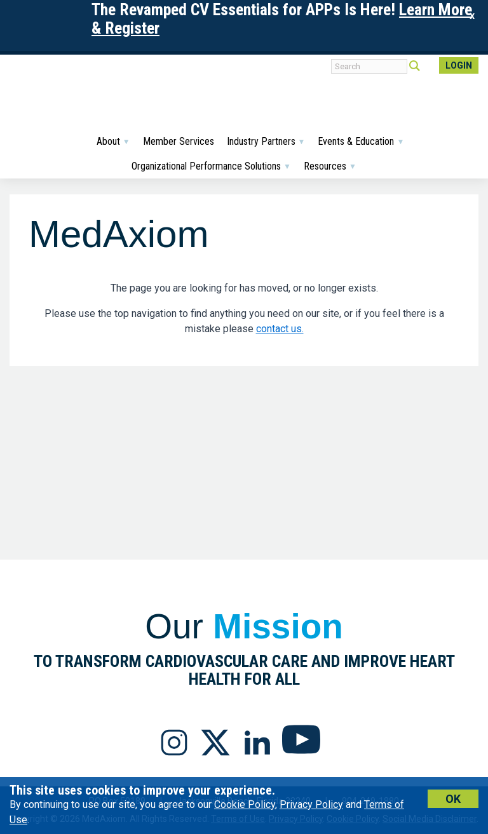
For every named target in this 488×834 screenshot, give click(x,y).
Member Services (178, 141)
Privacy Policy (311, 804)
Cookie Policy (244, 804)
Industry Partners (266, 141)
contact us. (280, 329)
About (113, 141)
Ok (453, 798)
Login (458, 65)
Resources (330, 166)
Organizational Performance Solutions (211, 166)
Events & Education (361, 141)
